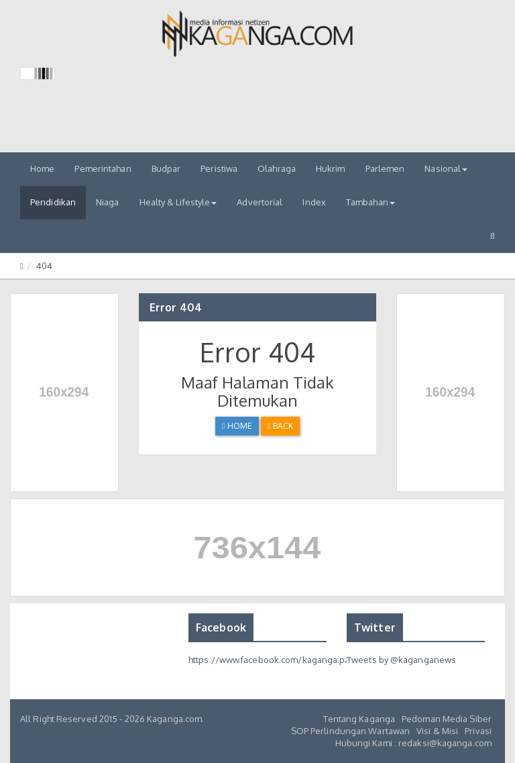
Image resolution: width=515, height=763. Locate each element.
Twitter (375, 627)
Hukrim (330, 168)
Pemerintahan (102, 168)
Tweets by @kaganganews (401, 659)
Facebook (221, 627)
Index (314, 202)
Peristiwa (219, 168)
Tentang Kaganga (359, 718)
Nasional (445, 168)
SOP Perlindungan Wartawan (350, 730)
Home (42, 168)
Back (280, 426)
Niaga (107, 202)
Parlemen (385, 168)
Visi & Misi (437, 730)
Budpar (166, 168)
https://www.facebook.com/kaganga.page (274, 659)
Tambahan (370, 202)
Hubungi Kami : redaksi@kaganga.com (413, 742)
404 (44, 265)
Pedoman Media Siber (447, 718)
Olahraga (277, 168)
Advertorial (259, 202)
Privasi (478, 730)
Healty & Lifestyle (178, 202)
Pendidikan (53, 202)
